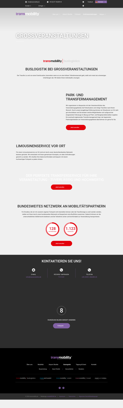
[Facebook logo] (83, 2)
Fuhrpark (78, 14)
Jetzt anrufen (74, 127)
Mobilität (41, 364)
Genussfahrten (69, 369)
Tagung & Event (81, 364)
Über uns (55, 14)
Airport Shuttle (67, 14)
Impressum (62, 396)
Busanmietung (43, 369)
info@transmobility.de (32, 2)
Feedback (90, 2)
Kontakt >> (28, 6)
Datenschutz (72, 396)
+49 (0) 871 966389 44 (54, 2)
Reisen (102, 14)
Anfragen (40, 6)
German (99, 2)
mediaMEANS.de (51, 396)
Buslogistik (67, 364)
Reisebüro (81, 369)
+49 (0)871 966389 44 (89, 277)
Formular (61, 277)
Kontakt (93, 364)
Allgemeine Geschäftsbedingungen (88, 396)
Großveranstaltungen (90, 14)
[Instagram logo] (83, 5)
